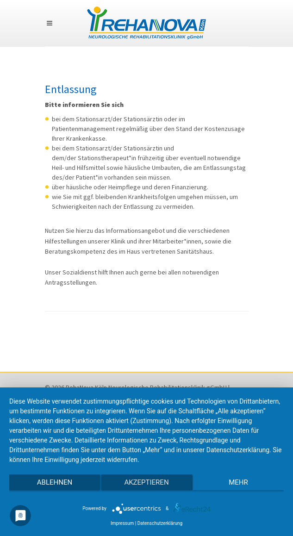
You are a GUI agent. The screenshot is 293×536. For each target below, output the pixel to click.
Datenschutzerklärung (159, 523)
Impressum (122, 523)
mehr (238, 482)
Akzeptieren (146, 482)
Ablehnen (54, 482)
